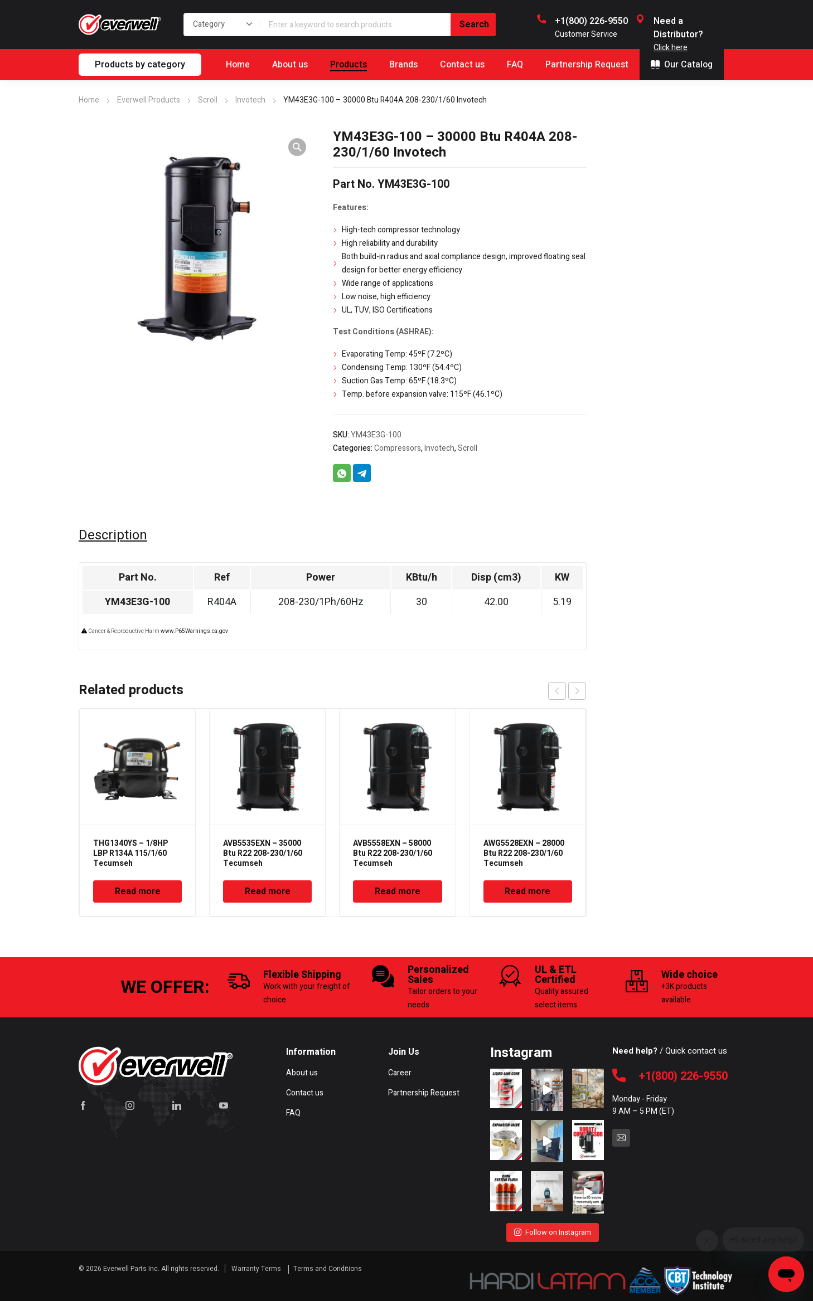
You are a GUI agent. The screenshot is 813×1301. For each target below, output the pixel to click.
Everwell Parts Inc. (131, 1269)
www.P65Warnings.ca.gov (194, 631)
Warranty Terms (257, 1269)
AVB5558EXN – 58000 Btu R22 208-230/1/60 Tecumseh (392, 853)
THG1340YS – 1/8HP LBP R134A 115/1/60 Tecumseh (130, 853)
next (577, 691)
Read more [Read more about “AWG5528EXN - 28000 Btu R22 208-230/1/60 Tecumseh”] (527, 891)
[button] (297, 147)
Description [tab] (113, 535)
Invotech (250, 100)
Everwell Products (148, 100)
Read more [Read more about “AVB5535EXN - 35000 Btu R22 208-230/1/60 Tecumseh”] (268, 891)
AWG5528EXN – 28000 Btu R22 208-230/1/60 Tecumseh (523, 853)
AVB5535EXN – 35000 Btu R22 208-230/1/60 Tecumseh (262, 853)
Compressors (397, 448)
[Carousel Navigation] (567, 691)
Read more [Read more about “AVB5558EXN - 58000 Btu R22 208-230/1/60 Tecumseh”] (397, 891)
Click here (671, 47)
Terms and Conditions (327, 1269)
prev (557, 691)
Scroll (207, 100)
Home (89, 100)
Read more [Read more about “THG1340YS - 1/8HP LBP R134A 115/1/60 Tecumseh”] (138, 891)
